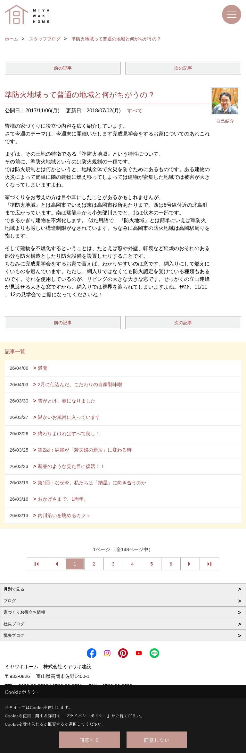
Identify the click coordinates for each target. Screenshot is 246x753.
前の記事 (63, 68)
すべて (135, 110)
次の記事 (183, 68)
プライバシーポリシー (86, 716)
